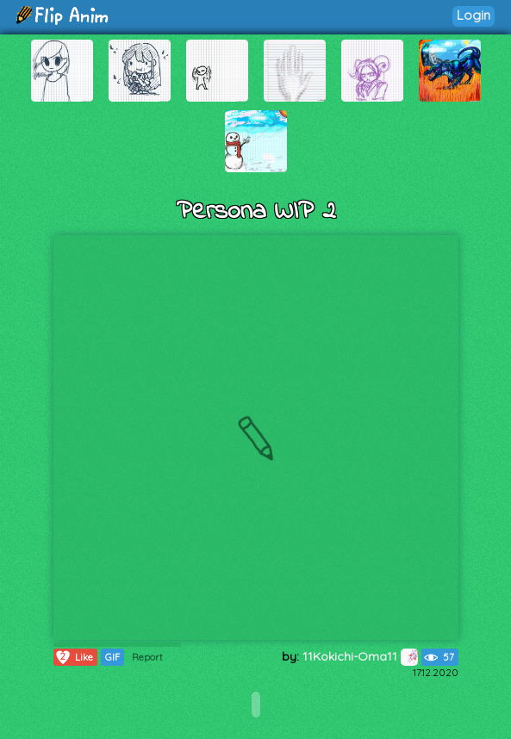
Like (73, 657)
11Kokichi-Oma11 (360, 656)
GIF (112, 657)
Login (473, 15)
